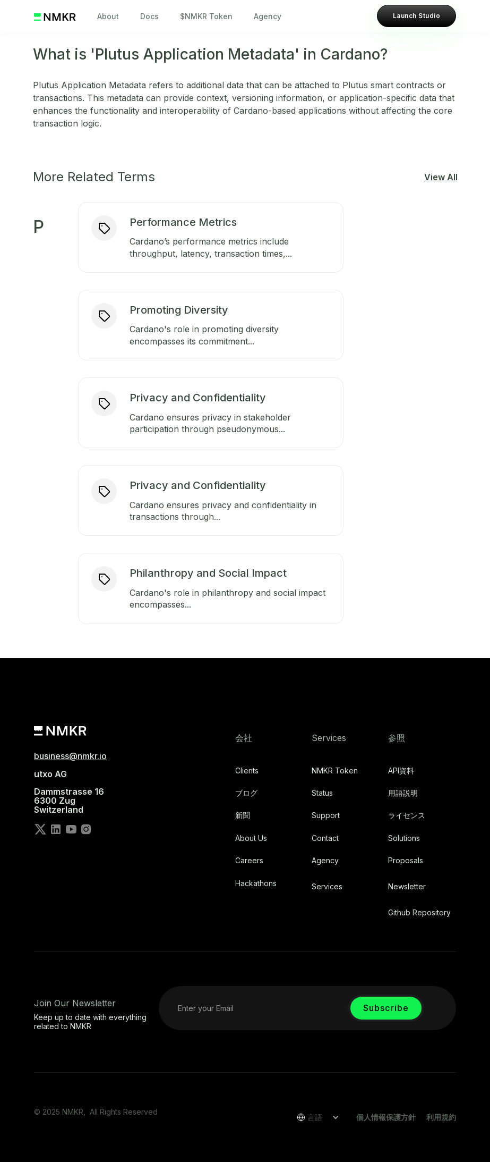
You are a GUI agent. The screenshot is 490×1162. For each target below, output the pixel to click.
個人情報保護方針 (386, 1117)
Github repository (419, 912)
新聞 (242, 815)
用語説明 (403, 793)
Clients (247, 771)
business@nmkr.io (70, 756)
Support (326, 815)
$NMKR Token (206, 16)
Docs (149, 16)
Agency (267, 16)
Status (322, 793)
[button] (314, 1117)
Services (327, 886)
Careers (249, 860)
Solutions (404, 838)
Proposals (405, 860)
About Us (251, 838)
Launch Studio (416, 16)
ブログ (246, 793)
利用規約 (441, 1117)
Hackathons (256, 883)
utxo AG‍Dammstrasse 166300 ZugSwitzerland (69, 792)
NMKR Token (335, 771)
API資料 (401, 771)
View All (441, 177)
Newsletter (407, 886)
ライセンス (406, 815)
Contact (325, 838)
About (108, 16)
